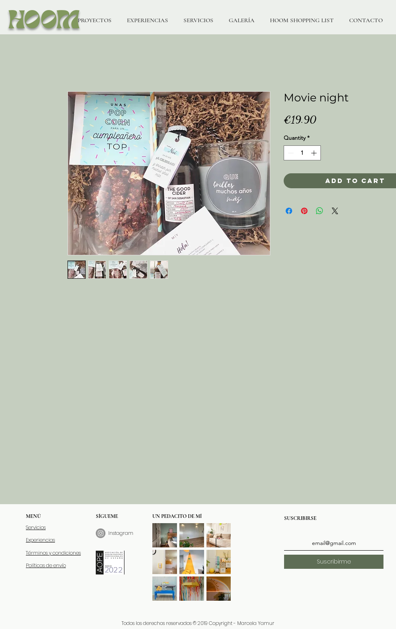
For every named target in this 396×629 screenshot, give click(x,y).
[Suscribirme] (333, 562)
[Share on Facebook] (289, 211)
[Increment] (315, 153)
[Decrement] (290, 153)
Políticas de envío (46, 565)
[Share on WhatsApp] (319, 211)
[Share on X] (335, 211)
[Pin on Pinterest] (304, 211)
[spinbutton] (302, 153)
